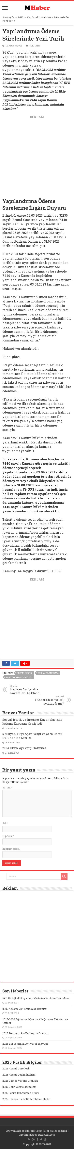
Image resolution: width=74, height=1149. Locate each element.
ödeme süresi (24, 672)
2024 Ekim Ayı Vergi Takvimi (24, 748)
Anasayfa (8, 17)
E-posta (8, 836)
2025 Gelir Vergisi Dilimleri (19, 1087)
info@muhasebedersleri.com (37, 1134)
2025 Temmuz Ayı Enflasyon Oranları (25, 1033)
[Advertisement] (37, 156)
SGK (20, 17)
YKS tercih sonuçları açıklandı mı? (43, 700)
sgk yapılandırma (48, 672)
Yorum (7, 787)
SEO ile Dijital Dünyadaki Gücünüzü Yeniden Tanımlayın (36, 998)
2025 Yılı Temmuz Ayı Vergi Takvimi (25, 1043)
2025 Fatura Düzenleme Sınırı (20, 1093)
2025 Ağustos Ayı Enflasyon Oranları (24, 1009)
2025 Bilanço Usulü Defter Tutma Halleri (27, 1099)
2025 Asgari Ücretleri (15, 1068)
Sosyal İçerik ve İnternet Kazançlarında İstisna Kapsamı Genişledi (32, 721)
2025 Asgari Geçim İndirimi (19, 1074)
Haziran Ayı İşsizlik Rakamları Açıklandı (30, 689)
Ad (5, 823)
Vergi (37, 45)
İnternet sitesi (11, 848)
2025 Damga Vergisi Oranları (20, 1080)
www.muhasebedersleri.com (24, 1130)
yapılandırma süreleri (19, 677)
